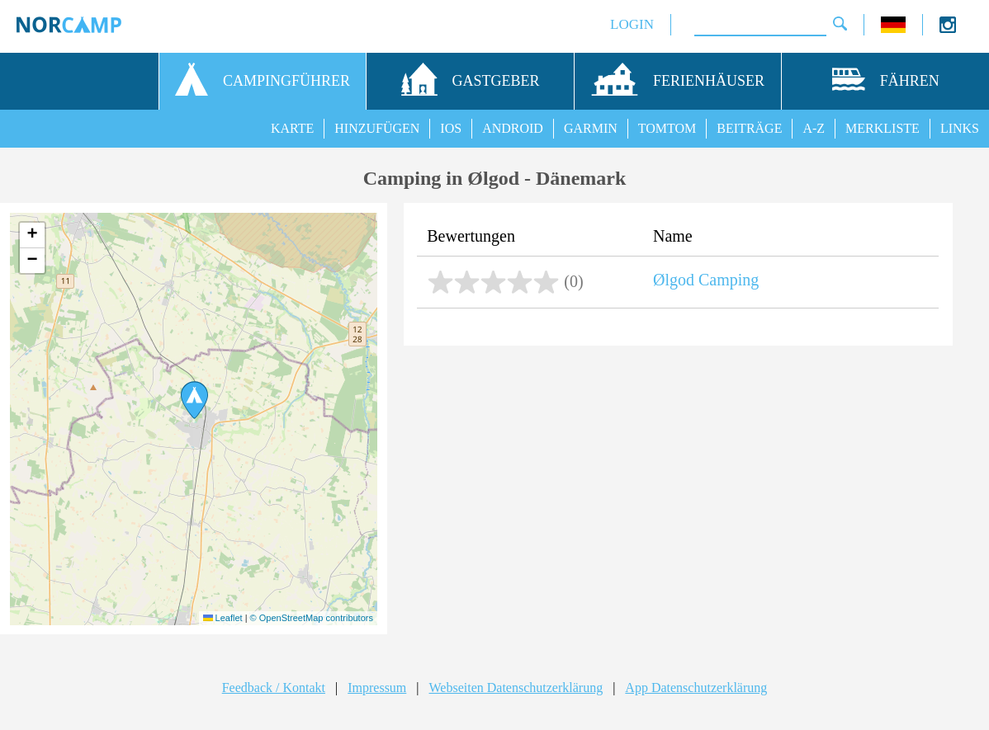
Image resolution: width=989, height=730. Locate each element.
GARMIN (591, 128)
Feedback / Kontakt (273, 688)
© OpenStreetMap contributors (311, 618)
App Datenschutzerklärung (696, 688)
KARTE (292, 128)
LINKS (959, 128)
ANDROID (512, 128)
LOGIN (632, 24)
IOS (450, 128)
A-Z (813, 128)
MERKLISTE (882, 128)
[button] (194, 400)
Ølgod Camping (706, 280)
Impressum (377, 688)
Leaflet (223, 618)
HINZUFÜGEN (376, 128)
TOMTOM (667, 128)
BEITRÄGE (749, 128)
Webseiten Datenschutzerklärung (516, 688)
